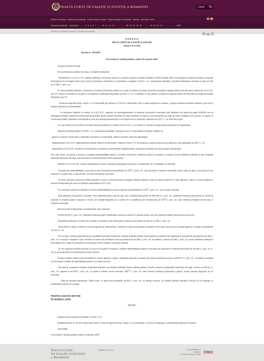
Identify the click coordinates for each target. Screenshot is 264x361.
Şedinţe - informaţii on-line (143, 19)
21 (141, 25)
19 (134, 25)
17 (127, 25)
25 (155, 25)
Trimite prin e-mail (212, 33)
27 (161, 25)
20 (137, 25)
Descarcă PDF (208, 33)
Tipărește (203, 33)
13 (113, 25)
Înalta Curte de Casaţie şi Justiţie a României (101, 7)
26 (158, 25)
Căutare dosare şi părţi (96, 19)
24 (151, 25)
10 (103, 25)
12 (110, 25)
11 (107, 25)
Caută (201, 6)
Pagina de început (58, 19)
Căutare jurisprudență (76, 19)
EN (211, 19)
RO (208, 19)
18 (131, 25)
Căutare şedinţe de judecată (119, 19)
